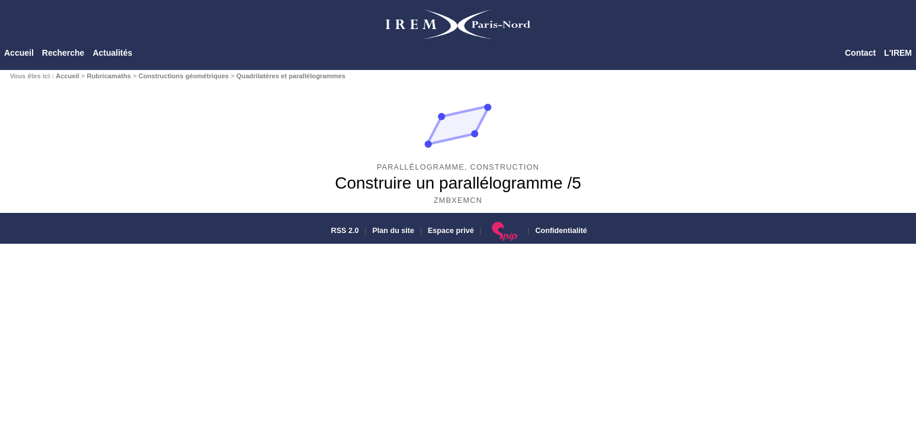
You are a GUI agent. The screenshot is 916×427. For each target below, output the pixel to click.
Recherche (63, 53)
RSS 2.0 (343, 231)
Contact (860, 53)
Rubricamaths (109, 75)
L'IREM (898, 53)
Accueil (19, 53)
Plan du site (393, 231)
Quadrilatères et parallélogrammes (290, 75)
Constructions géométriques (184, 75)
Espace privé (451, 231)
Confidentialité (561, 231)
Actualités (112, 53)
